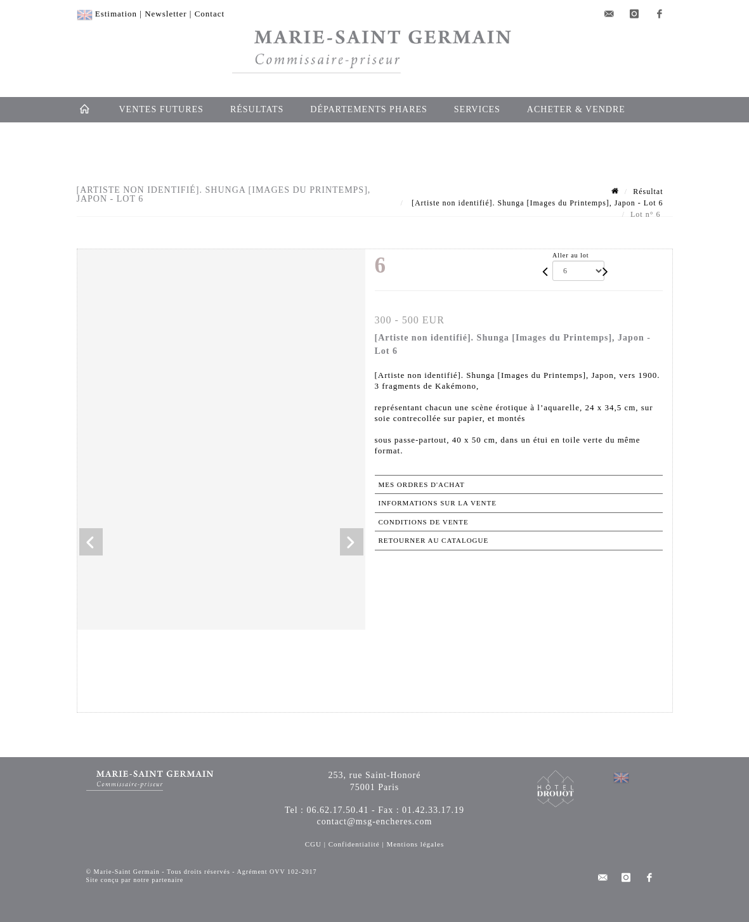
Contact (210, 13)
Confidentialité (354, 844)
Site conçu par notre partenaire (135, 879)
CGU (313, 844)
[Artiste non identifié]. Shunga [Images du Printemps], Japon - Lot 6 (536, 202)
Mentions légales (415, 844)
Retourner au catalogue (434, 540)
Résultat (648, 191)
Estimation (116, 13)
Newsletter (165, 13)
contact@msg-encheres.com (375, 821)
